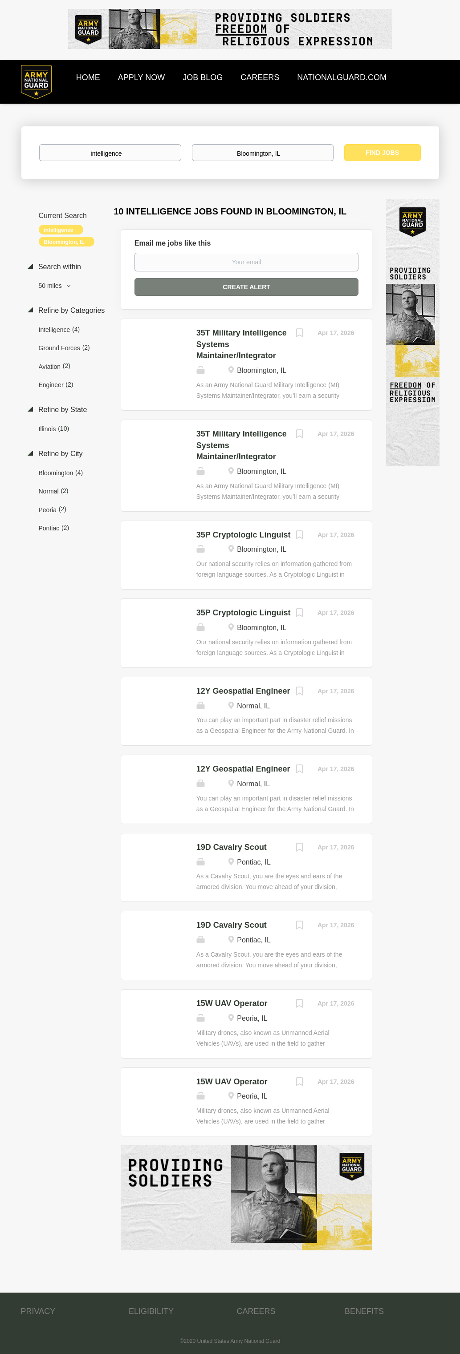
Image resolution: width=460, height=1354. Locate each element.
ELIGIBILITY (151, 1311)
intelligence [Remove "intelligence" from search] (58, 230)
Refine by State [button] (62, 409)
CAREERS (256, 1311)
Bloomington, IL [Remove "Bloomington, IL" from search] (64, 242)
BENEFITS (364, 1311)
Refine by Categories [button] (71, 310)
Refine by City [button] (60, 453)
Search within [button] (59, 267)
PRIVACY (38, 1311)
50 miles (51, 285)
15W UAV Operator (232, 1003)
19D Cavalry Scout (231, 847)
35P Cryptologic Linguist (243, 534)
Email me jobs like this (172, 243)
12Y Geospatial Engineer (243, 691)
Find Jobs (382, 152)
